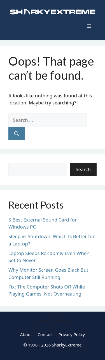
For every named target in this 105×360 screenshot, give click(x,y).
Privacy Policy (72, 334)
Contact (45, 334)
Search (83, 169)
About (26, 334)
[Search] (16, 133)
